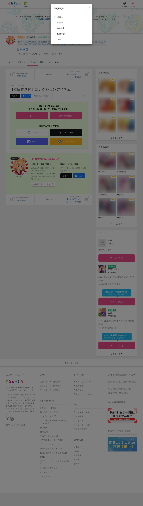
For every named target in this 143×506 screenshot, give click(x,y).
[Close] (89, 7)
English (60, 23)
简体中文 (61, 28)
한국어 (60, 39)
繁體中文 (61, 34)
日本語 (60, 17)
